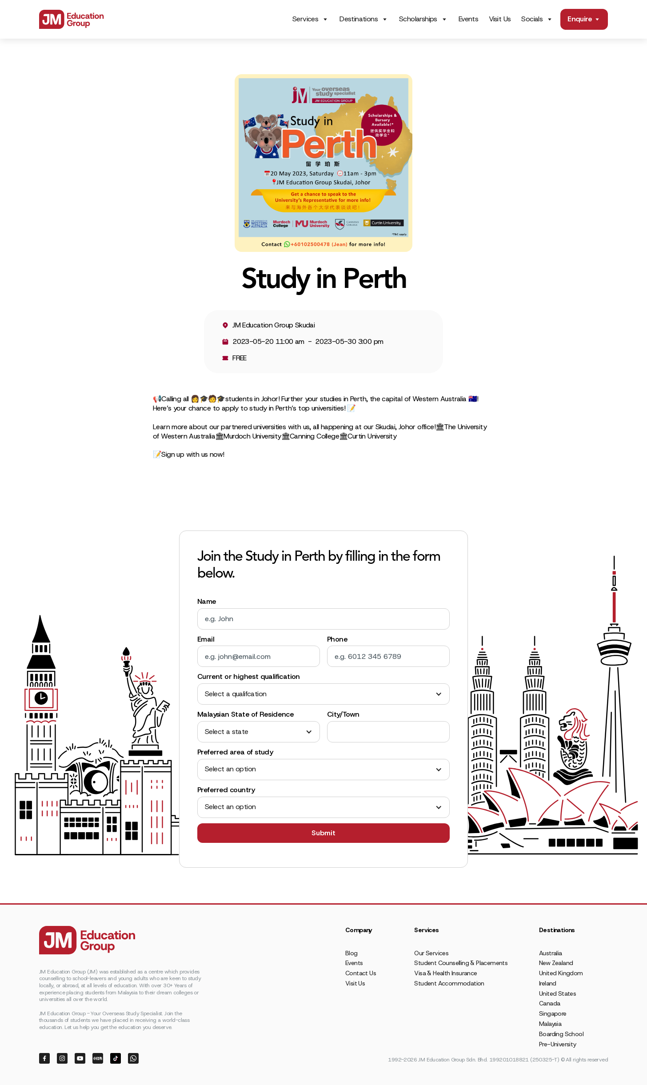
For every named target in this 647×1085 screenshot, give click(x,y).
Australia (550, 953)
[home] (71, 19)
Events (468, 19)
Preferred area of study (235, 752)
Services (305, 19)
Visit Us (500, 19)
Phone (337, 639)
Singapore (553, 1013)
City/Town (343, 714)
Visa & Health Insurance (445, 973)
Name (206, 601)
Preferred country (226, 790)
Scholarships (418, 19)
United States (557, 993)
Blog (351, 953)
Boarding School (561, 1034)
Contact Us (360, 973)
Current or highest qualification (248, 676)
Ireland (547, 983)
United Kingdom (561, 973)
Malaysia (550, 1024)
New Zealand (556, 963)
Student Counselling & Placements (460, 963)
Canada (549, 1003)
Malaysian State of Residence (245, 714)
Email (205, 639)
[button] (323, 694)
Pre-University (557, 1044)
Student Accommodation (449, 983)
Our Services (431, 953)
